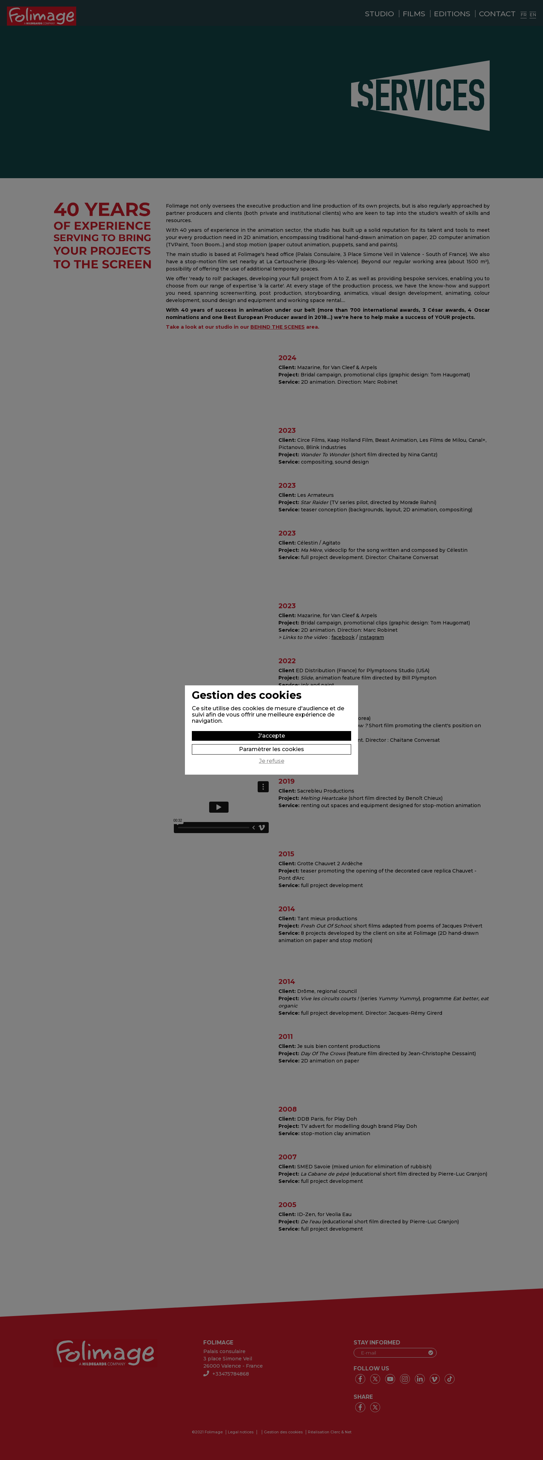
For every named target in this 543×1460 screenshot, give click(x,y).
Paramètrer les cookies (271, 749)
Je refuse (271, 761)
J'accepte (271, 735)
